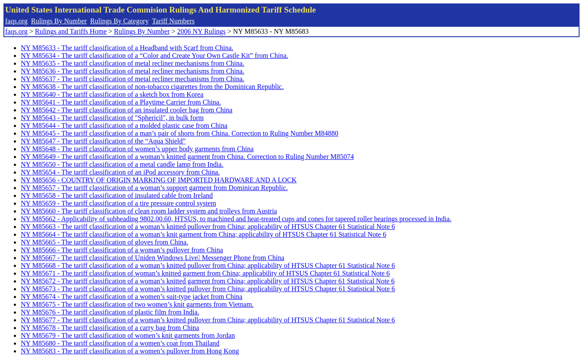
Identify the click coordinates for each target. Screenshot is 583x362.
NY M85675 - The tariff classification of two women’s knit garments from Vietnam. (137, 304)
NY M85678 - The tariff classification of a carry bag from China (110, 327)
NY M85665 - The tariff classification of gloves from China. (104, 242)
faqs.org (16, 21)
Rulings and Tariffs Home (71, 31)
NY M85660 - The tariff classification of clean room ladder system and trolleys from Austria (149, 211)
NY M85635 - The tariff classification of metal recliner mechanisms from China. (132, 63)
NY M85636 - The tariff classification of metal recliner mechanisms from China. (132, 71)
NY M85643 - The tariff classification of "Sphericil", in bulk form (112, 117)
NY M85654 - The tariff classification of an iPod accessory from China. (120, 172)
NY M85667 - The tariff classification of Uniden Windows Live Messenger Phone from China (152, 257)
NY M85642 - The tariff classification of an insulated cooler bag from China (126, 110)
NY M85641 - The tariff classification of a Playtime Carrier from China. (121, 102)
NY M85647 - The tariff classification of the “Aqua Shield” (103, 141)
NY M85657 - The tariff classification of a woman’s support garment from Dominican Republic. (154, 187)
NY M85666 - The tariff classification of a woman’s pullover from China (122, 250)
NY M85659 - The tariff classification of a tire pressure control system (118, 203)
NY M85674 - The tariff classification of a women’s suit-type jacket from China (131, 296)
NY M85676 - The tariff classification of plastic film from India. (110, 312)
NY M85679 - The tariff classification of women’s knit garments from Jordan (128, 335)
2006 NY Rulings (201, 31)
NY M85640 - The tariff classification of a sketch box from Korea (112, 94)
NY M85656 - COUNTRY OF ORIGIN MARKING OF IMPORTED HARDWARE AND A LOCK (159, 180)
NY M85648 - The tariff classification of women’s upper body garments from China (137, 148)
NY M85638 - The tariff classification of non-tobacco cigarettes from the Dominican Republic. (152, 86)
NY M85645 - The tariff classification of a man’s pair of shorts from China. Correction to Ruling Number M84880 (179, 133)
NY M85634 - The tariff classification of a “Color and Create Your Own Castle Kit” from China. (154, 55)
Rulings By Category (119, 21)
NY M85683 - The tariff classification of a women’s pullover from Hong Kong (130, 351)
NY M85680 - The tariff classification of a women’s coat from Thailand (120, 343)
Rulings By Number (59, 21)
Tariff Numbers (173, 21)
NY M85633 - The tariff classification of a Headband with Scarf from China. (127, 47)
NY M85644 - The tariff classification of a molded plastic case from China (124, 125)
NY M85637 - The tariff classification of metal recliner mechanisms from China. (132, 79)
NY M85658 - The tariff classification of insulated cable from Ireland (117, 195)
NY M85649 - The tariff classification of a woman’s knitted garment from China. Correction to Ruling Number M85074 (187, 156)
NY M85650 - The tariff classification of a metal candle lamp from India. (122, 164)
